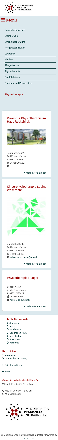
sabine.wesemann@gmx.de (23, 257)
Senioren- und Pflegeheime (18, 83)
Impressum (9, 355)
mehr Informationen (35, 172)
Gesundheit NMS (17, 332)
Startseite (13, 323)
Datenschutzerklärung (14, 358)
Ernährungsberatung (15, 42)
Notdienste (14, 329)
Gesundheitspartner (15, 30)
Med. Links (14, 336)
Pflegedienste (12, 65)
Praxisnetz (13, 339)
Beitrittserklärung (12, 365)
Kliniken (9, 59)
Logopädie (10, 53)
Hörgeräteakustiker (15, 47)
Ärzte (11, 326)
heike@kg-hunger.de (19, 300)
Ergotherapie (11, 36)
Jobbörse (13, 342)
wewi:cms (29, 438)
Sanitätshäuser (12, 77)
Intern (6, 371)
